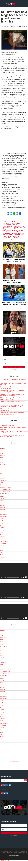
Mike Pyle (5, 234)
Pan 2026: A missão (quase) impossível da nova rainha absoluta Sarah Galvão (12, 395)
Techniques (3, 543)
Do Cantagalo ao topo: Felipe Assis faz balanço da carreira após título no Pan (13, 380)
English (2, 473)
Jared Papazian (7, 230)
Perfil (1, 532)
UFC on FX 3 (22, 237)
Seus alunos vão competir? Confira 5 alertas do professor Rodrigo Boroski (12, 413)
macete (2, 512)
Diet (1, 471)
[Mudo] (23, 577)
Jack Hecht (21, 229)
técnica (2, 546)
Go (25, 780)
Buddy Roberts (7, 223)
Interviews (3, 503)
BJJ (1, 466)
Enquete (2, 476)
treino (1, 550)
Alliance (2, 457)
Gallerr (1, 482)
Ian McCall (14, 229)
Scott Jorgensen (7, 236)
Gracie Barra (3, 485)
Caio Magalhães (16, 223)
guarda (2, 496)
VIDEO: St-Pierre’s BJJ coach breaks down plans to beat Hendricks (14, 281)
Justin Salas (6, 232)
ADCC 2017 (3, 455)
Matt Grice (14, 233)
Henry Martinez (7, 229)
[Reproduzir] (2, 577)
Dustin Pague (6, 227)
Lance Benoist (14, 232)
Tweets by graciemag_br (14, 761)
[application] (14, 571)
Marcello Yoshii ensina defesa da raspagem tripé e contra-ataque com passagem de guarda (13, 402)
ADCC (1, 453)
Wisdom (2, 555)
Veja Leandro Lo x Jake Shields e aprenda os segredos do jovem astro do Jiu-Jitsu (14, 303)
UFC (1, 552)
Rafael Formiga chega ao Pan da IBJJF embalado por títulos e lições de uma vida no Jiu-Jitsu (14, 398)
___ (1, 446)
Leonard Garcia (7, 233)
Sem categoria (4, 541)
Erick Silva (22, 227)
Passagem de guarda (18, 234)
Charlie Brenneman (7, 226)
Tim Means (15, 237)
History (2, 498)
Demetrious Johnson (19, 226)
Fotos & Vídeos (4, 480)
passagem (3, 530)
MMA (10, 234)
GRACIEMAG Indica (5, 489)
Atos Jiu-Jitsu (3, 464)
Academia (2, 448)
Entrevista (2, 478)
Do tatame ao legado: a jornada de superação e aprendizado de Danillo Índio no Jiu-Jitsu (12, 406)
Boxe (1, 469)
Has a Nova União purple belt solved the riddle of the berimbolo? (14, 260)
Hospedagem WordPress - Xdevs (14, 855)
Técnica (2, 548)
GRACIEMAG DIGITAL (5, 487)
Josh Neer (20, 230)
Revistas (2, 536)
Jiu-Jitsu (14, 230)
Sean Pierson (15, 236)
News (1, 523)
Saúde (1, 539)
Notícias (2, 527)
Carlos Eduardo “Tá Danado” (10, 224)
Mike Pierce (21, 233)
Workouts (2, 557)
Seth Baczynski (7, 237)
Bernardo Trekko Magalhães (14, 222)
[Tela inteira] (26, 577)
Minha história (3, 514)
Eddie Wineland (15, 227)
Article (1, 460)
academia (2, 451)
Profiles (2, 534)
